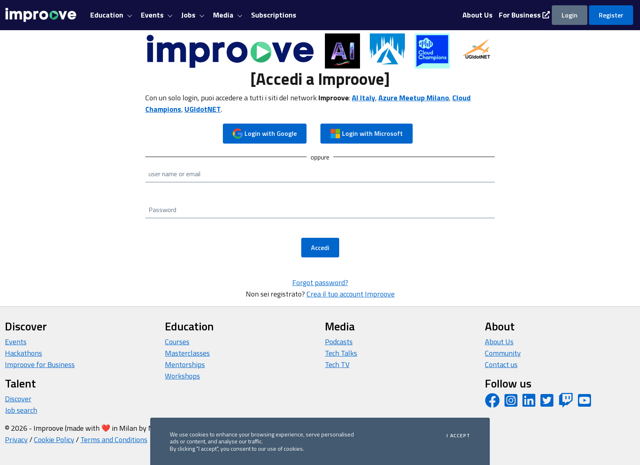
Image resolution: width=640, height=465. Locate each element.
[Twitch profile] (565, 403)
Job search (21, 410)
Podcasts (339, 341)
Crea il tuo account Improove (351, 293)
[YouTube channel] (584, 403)
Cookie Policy (54, 439)
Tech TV (337, 364)
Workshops (182, 375)
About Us (499, 341)
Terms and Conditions (113, 439)
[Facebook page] (492, 403)
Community (503, 353)
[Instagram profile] (511, 403)
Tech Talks (341, 353)
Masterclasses (187, 353)
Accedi (320, 247)
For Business (524, 14)
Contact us (501, 364)
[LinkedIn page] (529, 403)
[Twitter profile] (546, 403)
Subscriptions (273, 14)
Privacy (16, 439)
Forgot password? (320, 282)
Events (16, 341)
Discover (18, 398)
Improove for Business (40, 364)
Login (570, 15)
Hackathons (23, 353)
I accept (458, 435)
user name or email (174, 174)
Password (162, 210)
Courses (177, 341)
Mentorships (185, 364)
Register (611, 15)
